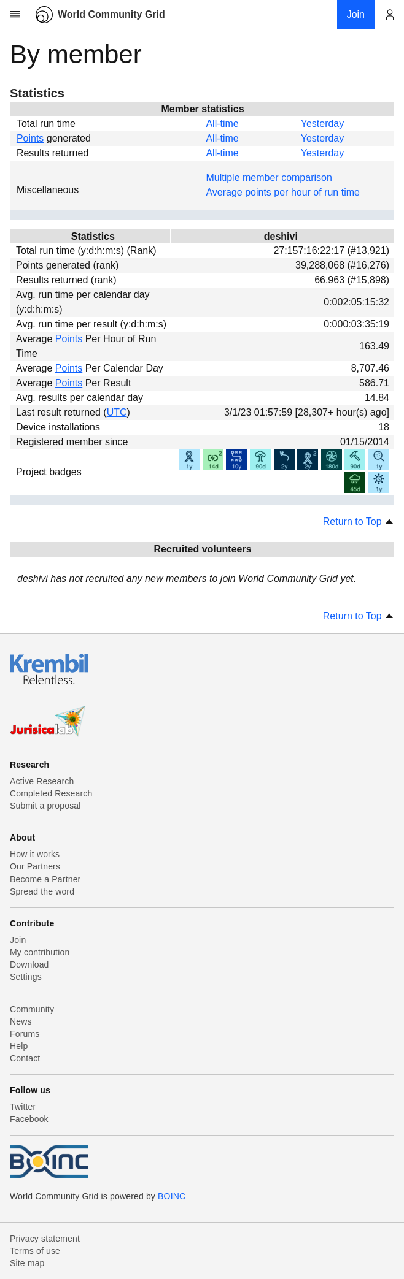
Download (29, 964)
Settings (26, 977)
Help (19, 1046)
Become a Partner (45, 879)
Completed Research (51, 793)
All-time (222, 123)
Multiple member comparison (269, 177)
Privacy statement (45, 1238)
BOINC (171, 1196)
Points (30, 138)
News (21, 1021)
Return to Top (358, 521)
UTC (117, 412)
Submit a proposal (45, 806)
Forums (24, 1034)
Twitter (23, 1107)
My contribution (39, 952)
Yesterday (322, 123)
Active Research (42, 781)
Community (32, 1009)
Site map (27, 1263)
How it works (35, 854)
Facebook (29, 1119)
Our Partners (35, 866)
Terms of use (35, 1251)
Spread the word (42, 891)
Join (18, 940)
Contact (25, 1058)
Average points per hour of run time (283, 192)
